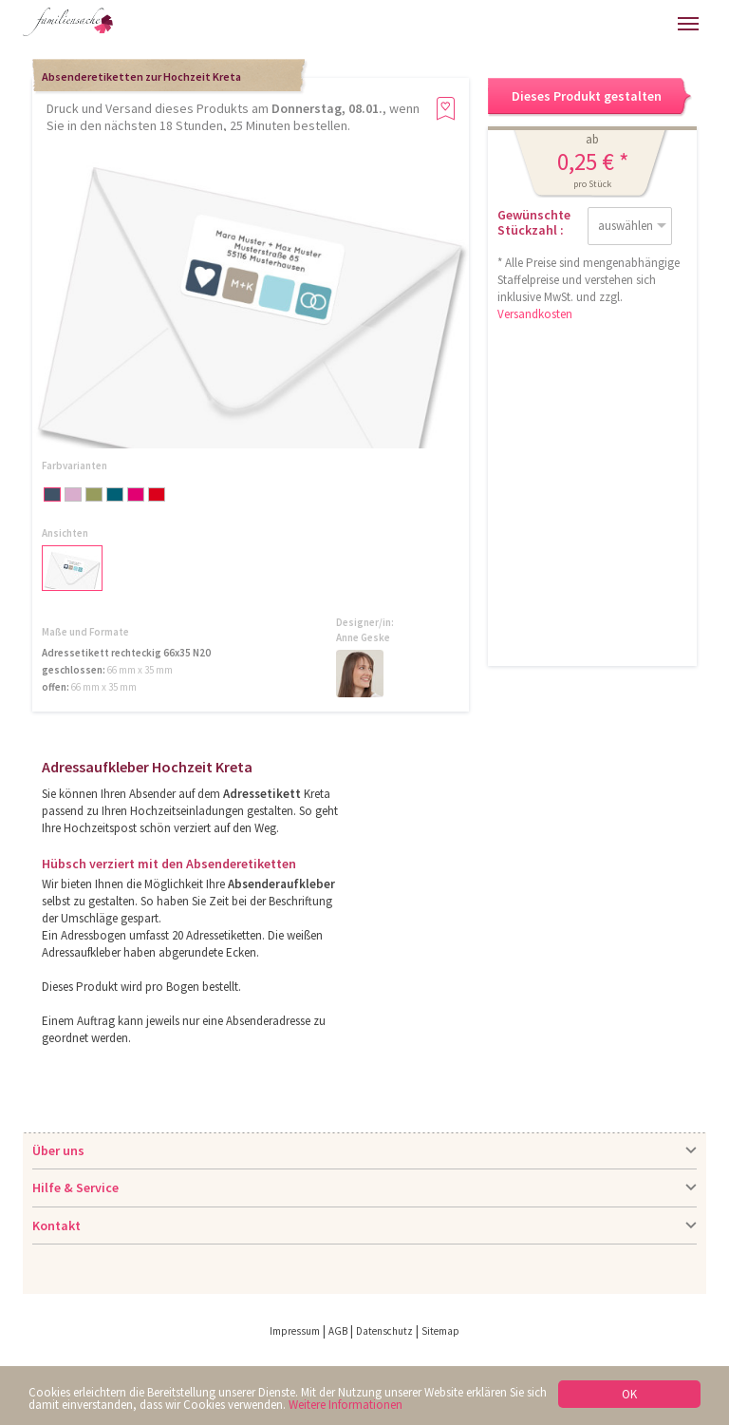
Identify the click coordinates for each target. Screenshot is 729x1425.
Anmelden (566, 23)
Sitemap (440, 1331)
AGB (337, 1331)
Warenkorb (606, 23)
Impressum (295, 1331)
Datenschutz (384, 1331)
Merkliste (646, 23)
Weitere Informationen (345, 1404)
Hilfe (526, 23)
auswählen (625, 226)
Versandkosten (534, 314)
